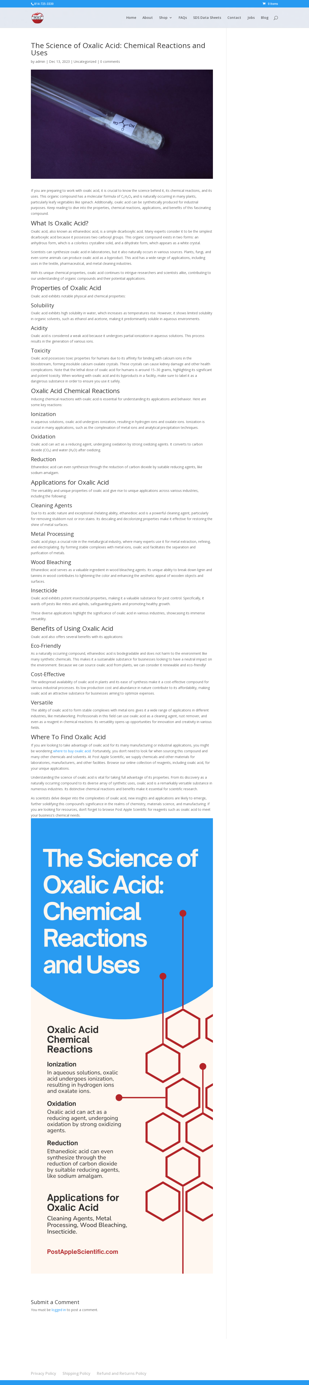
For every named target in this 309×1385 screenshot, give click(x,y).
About (147, 18)
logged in (59, 1309)
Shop (163, 18)
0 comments (110, 61)
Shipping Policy (77, 1373)
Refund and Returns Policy (122, 1373)
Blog (264, 18)
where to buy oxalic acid (72, 751)
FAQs (183, 18)
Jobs (251, 18)
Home (131, 18)
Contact (234, 18)
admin (40, 61)
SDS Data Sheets (207, 18)
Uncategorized (85, 61)
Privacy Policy (43, 1373)
